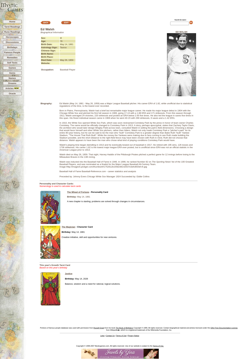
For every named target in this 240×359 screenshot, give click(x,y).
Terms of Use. (158, 346)
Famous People (12, 52)
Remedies (12, 57)
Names (12, 78)
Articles (12, 88)
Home (12, 21)
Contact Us (110, 336)
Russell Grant (98, 328)
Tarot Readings (12, 27)
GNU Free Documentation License (224, 328)
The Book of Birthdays (124, 328)
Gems (12, 73)
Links (102, 336)
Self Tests (12, 62)
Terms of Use (121, 336)
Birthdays (12, 47)
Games (12, 68)
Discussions (12, 42)
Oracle (12, 93)
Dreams (12, 83)
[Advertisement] (131, 8)
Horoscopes (12, 37)
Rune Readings (12, 32)
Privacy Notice (133, 336)
